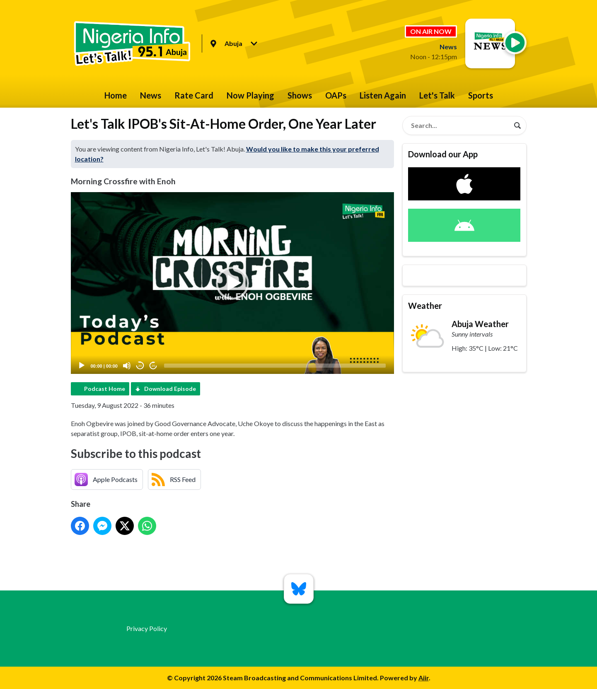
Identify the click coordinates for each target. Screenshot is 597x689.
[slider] (275, 366)
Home (115, 95)
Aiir (423, 678)
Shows (300, 95)
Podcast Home (104, 388)
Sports (480, 95)
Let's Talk (437, 95)
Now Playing (250, 95)
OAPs (335, 95)
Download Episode (170, 388)
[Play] (81, 365)
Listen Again (383, 95)
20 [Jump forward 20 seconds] (153, 366)
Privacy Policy (146, 628)
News (150, 95)
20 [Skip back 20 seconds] (140, 366)
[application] (232, 283)
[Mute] (127, 365)
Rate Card (193, 95)
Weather (425, 306)
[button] (232, 283)
